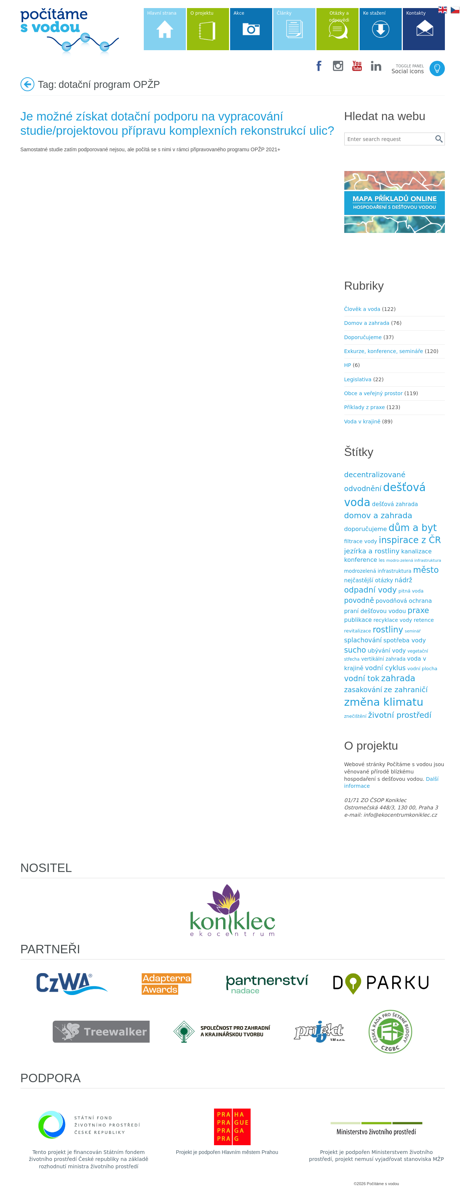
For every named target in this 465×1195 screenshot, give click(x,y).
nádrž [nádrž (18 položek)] (403, 580)
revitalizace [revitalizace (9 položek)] (357, 631)
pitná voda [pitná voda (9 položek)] (410, 591)
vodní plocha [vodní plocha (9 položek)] (422, 668)
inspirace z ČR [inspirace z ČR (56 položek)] (410, 540)
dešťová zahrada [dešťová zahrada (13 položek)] (395, 504)
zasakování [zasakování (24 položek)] (363, 690)
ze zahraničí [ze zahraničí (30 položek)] (406, 689)
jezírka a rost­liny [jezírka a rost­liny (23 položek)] (372, 551)
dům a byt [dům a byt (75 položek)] (413, 527)
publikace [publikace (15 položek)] (358, 619)
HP (347, 365)
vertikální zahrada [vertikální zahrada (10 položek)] (383, 659)
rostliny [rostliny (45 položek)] (388, 629)
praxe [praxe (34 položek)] (418, 610)
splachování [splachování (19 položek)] (363, 640)
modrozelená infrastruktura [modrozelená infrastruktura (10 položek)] (378, 571)
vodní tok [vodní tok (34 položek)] (362, 678)
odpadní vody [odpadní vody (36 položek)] (370, 589)
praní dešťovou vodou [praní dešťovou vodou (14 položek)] (375, 611)
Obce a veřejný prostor (373, 393)
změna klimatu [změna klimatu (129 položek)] (384, 702)
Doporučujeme (363, 337)
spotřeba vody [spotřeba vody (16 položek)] (404, 640)
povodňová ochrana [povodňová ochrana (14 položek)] (404, 601)
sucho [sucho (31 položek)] (355, 650)
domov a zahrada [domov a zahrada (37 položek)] (378, 515)
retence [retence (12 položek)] (424, 620)
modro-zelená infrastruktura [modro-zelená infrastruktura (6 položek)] (413, 560)
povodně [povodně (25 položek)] (359, 600)
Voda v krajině (362, 421)
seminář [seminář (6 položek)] (413, 631)
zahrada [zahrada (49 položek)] (398, 678)
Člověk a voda (362, 309)
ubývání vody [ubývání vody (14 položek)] (387, 650)
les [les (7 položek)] (382, 560)
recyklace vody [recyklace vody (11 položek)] (393, 620)
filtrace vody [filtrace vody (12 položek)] (360, 541)
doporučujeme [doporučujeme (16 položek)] (365, 529)
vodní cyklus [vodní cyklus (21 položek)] (385, 668)
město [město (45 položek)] (426, 570)
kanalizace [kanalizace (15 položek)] (416, 551)
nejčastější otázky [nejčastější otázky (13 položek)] (368, 580)
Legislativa (358, 379)
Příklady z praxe (364, 407)
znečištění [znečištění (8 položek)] (355, 716)
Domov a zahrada (367, 323)
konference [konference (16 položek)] (360, 559)
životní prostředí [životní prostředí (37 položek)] (399, 715)
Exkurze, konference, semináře (383, 351)
